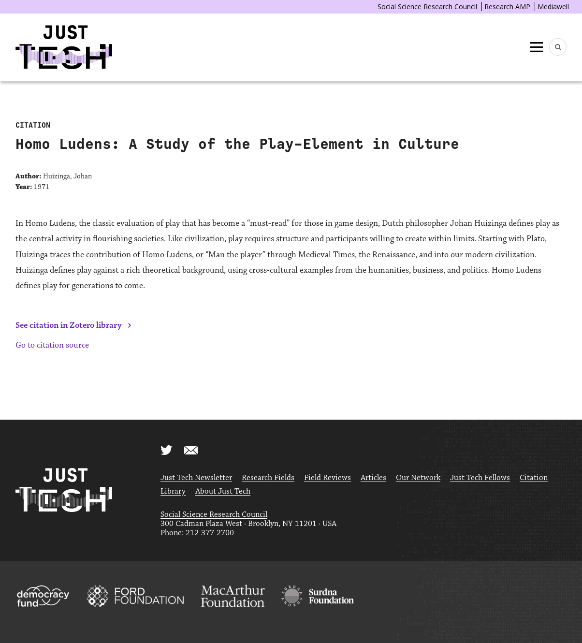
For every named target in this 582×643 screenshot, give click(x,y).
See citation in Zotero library (68, 325)
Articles (373, 478)
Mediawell (553, 6)
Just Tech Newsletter (196, 478)
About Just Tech (222, 491)
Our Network (418, 478)
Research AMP (507, 6)
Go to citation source (52, 345)
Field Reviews (327, 478)
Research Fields (268, 478)
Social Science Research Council (427, 6)
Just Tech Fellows (480, 478)
